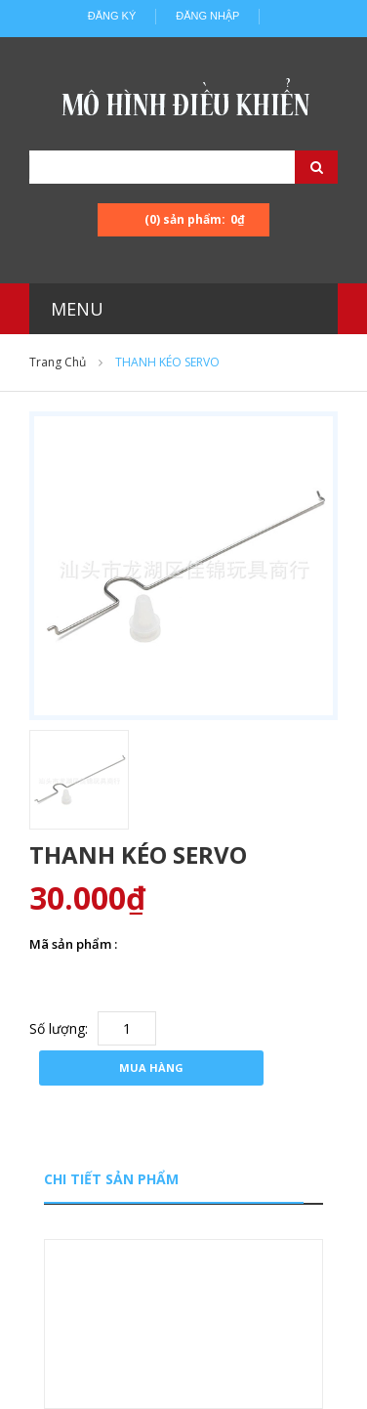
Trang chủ (57, 362)
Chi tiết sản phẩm (111, 1179)
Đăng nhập (207, 15)
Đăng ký (112, 15)
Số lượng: (58, 1028)
